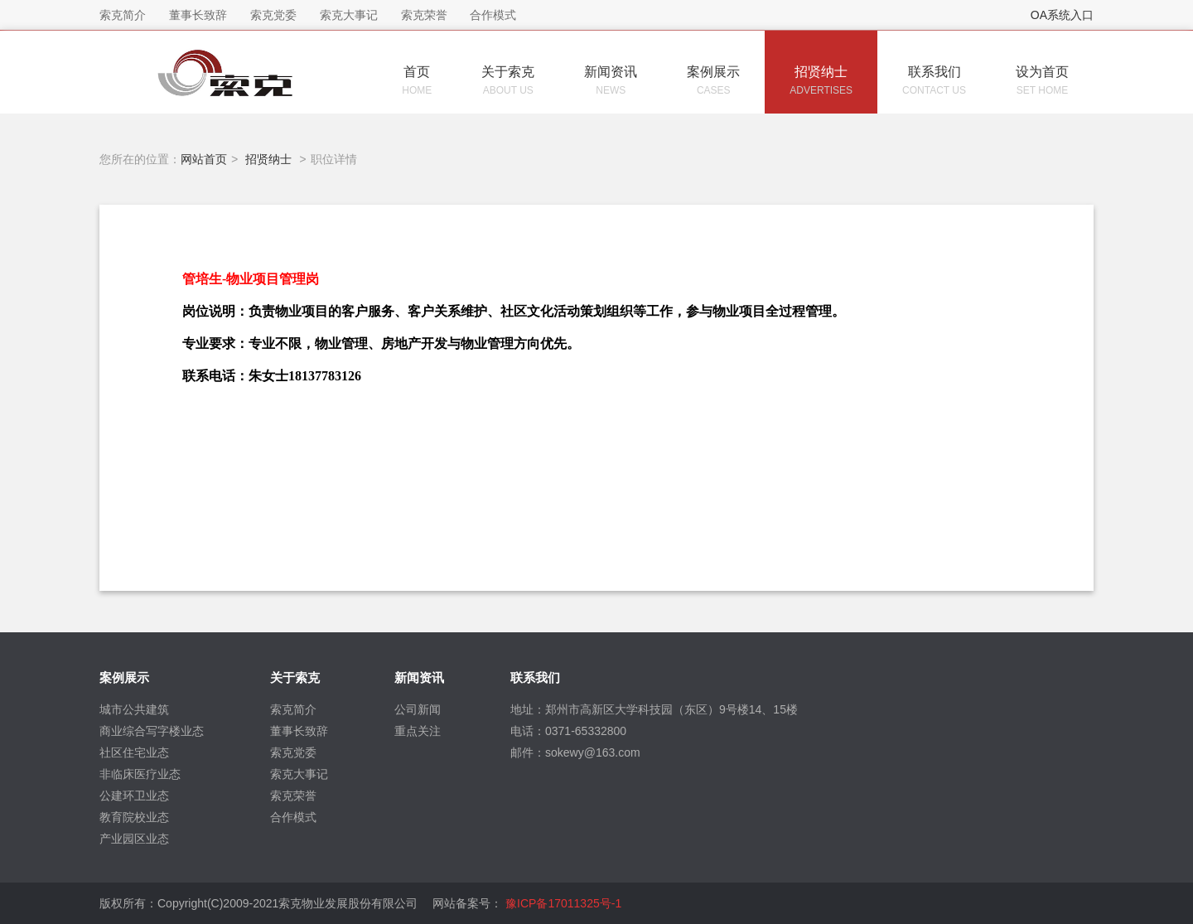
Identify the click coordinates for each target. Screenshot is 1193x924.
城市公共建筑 (134, 709)
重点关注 (417, 731)
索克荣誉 (293, 795)
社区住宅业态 (134, 752)
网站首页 (204, 159)
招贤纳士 (268, 159)
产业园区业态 (134, 838)
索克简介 (293, 709)
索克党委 (293, 752)
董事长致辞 (299, 731)
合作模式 (293, 817)
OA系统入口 (1062, 15)
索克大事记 (299, 774)
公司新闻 (417, 709)
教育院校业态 (134, 817)
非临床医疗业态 (140, 774)
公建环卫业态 (134, 795)
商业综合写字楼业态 (151, 731)
